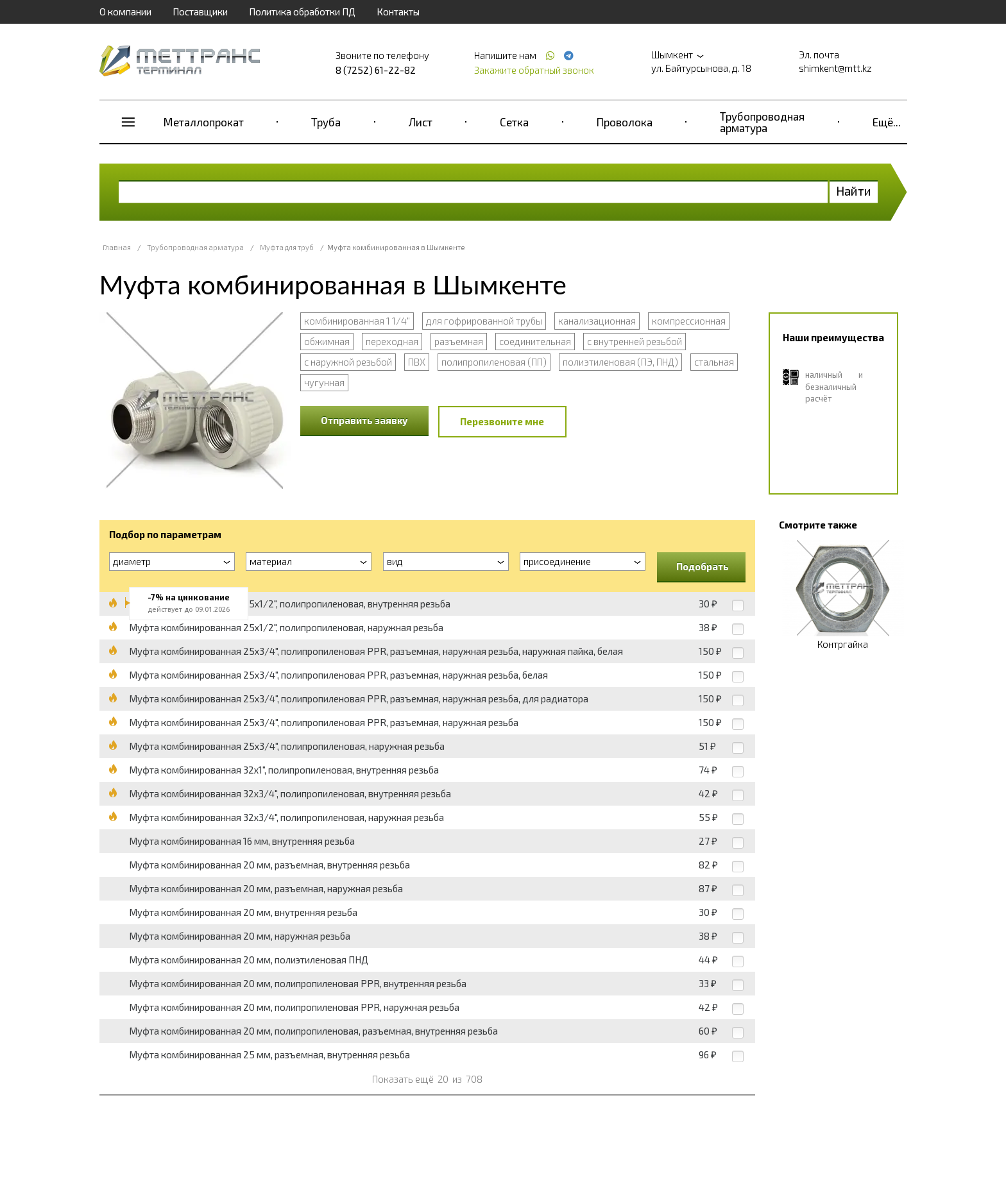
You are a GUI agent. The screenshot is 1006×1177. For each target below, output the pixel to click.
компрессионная (689, 320)
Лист (420, 122)
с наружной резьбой (348, 362)
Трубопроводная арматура (762, 121)
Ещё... (887, 122)
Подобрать (702, 566)
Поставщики (200, 11)
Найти (853, 190)
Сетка (514, 122)
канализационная (597, 320)
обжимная (327, 341)
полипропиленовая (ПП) (494, 362)
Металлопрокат (204, 122)
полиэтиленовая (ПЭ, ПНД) (620, 362)
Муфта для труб (287, 247)
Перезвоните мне (502, 421)
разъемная (458, 341)
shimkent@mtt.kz (835, 68)
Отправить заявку (364, 420)
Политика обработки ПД (302, 11)
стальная (714, 362)
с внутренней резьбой (634, 341)
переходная (392, 341)
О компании (125, 11)
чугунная (324, 382)
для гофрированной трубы (484, 320)
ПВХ (416, 362)
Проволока (624, 122)
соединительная (535, 341)
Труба (326, 122)
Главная (117, 247)
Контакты (398, 11)
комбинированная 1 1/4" (357, 320)
